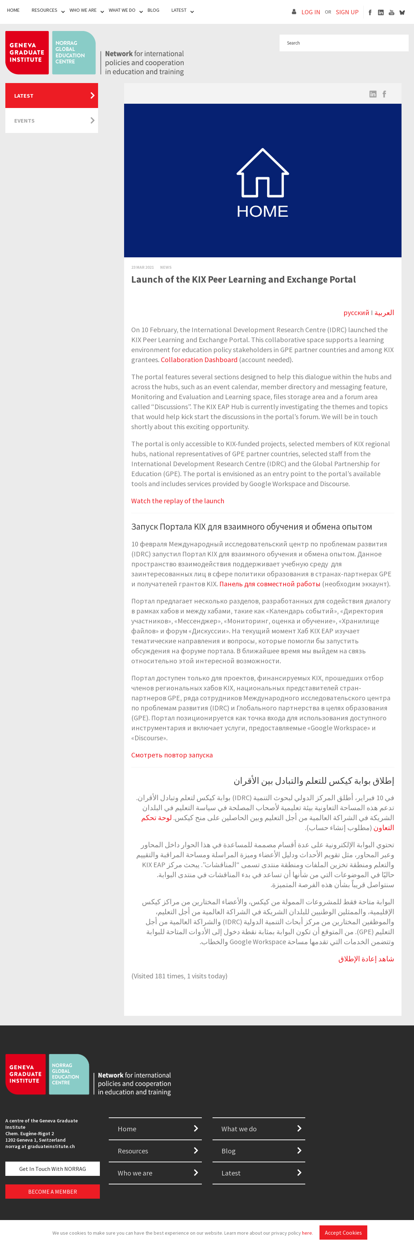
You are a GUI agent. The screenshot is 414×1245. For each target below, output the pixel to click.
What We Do (122, 10)
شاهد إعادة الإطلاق (366, 958)
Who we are (135, 1172)
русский (356, 312)
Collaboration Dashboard (199, 359)
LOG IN (310, 12)
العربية (384, 312)
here (307, 1233)
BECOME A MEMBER (52, 1191)
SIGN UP (347, 12)
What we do (239, 1128)
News (166, 267)
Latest (179, 10)
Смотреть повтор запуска (172, 754)
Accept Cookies (343, 1232)
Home (13, 10)
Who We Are (83, 10)
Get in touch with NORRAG (52, 1168)
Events (24, 120)
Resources (44, 10)
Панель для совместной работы (270, 583)
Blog (153, 10)
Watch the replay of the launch (177, 500)
